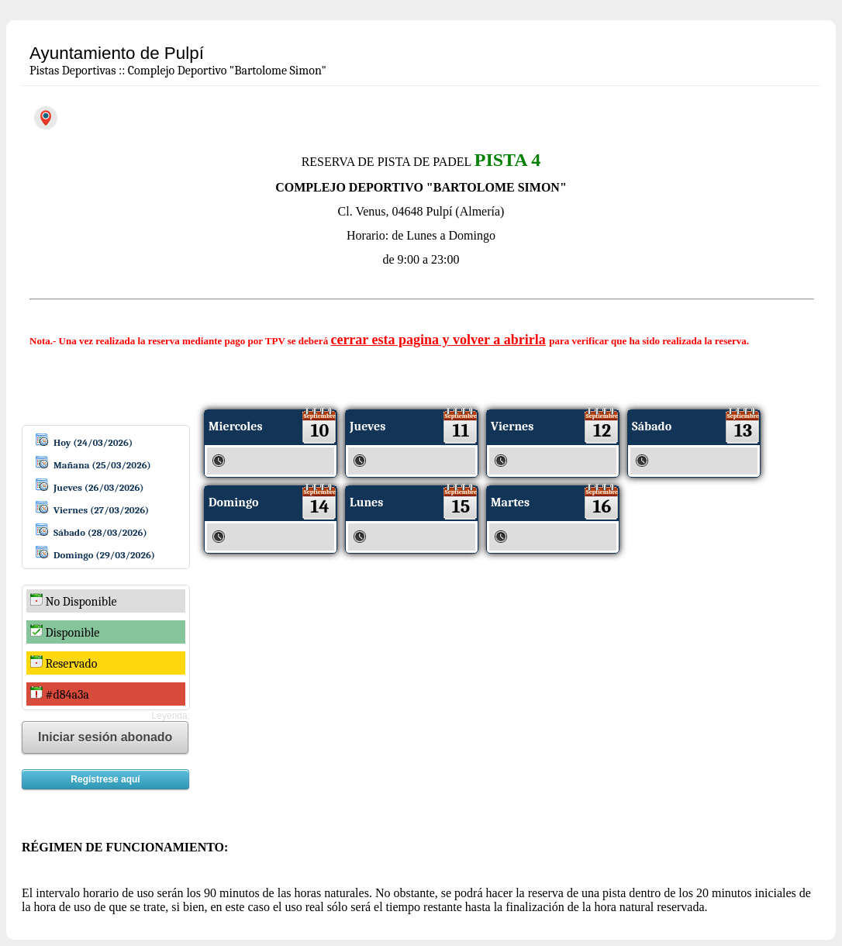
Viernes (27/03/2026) (101, 510)
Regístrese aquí (105, 779)
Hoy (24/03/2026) (93, 442)
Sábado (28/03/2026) (100, 532)
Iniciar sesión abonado (105, 737)
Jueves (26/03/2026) (98, 487)
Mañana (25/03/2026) (102, 465)
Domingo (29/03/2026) (104, 555)
